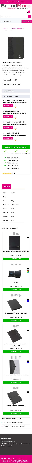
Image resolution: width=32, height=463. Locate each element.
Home (4, 28)
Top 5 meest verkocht (8, 441)
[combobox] (16, 16)
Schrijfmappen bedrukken (15, 28)
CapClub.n (25, 461)
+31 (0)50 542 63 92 (6, 460)
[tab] (6, 186)
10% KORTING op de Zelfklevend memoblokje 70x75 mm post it (15, 445)
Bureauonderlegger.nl (15, 461)
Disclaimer (24, 460)
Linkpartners (4, 461)
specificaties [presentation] (6, 186)
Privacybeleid (16, 460)
